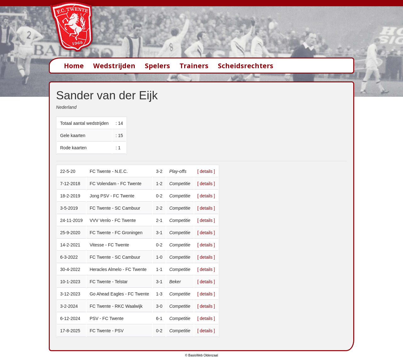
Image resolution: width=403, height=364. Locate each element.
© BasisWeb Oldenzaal (201, 355)
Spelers (157, 65)
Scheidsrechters (245, 65)
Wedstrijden (114, 65)
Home (74, 65)
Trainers (193, 65)
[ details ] (206, 171)
